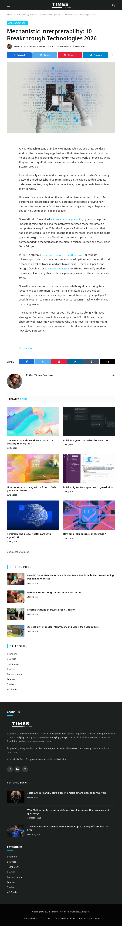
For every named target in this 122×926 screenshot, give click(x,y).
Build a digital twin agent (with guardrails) (88, 486)
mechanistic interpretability (67, 219)
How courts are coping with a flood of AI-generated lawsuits (31, 488)
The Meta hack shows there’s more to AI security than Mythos (31, 441)
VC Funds (12, 689)
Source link (25, 348)
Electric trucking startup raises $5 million (51, 609)
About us (83, 918)
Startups (11, 658)
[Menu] (9, 5)
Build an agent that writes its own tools (86, 440)
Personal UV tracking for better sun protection (54, 592)
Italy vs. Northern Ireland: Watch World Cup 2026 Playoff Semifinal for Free (68, 828)
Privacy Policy (30, 918)
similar (52, 268)
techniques (63, 268)
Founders (12, 653)
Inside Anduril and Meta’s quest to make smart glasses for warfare (66, 792)
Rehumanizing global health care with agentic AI (29, 535)
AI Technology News (17, 23)
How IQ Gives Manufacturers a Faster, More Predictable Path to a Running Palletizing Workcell (70, 576)
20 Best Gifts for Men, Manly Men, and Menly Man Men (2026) (63, 626)
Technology (13, 663)
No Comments (63, 46)
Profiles (11, 669)
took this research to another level (62, 254)
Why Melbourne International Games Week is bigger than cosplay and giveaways (68, 811)
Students (12, 684)
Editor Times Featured (26, 46)
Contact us (96, 918)
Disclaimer (46, 918)
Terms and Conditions (64, 918)
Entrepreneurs (14, 674)
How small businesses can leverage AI (85, 533)
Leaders (11, 679)
